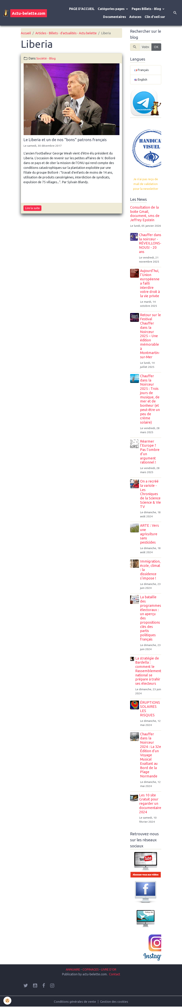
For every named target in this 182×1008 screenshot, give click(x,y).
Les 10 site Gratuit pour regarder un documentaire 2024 (150, 804)
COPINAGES (91, 970)
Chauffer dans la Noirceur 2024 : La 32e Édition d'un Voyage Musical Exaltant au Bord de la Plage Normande (150, 756)
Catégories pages (111, 8)
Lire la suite (32, 208)
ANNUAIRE (71, 970)
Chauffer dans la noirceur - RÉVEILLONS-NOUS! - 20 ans (150, 244)
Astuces (135, 16)
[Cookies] (8, 1001)
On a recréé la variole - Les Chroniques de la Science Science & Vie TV (151, 494)
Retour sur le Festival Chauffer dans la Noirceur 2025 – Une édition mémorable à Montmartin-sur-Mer (150, 337)
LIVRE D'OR (110, 970)
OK (156, 47)
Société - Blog (46, 58)
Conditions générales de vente (75, 1002)
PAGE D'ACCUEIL (82, 8)
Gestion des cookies (115, 1002)
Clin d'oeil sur (155, 16)
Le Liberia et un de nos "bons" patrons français (65, 140)
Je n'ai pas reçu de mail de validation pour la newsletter (145, 184)
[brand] (22, 13)
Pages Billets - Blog (147, 8)
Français (141, 70)
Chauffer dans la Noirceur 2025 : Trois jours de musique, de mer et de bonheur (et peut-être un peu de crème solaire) (150, 400)
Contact (114, 975)
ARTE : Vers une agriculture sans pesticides (150, 534)
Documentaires (114, 16)
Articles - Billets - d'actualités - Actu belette (66, 33)
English (141, 79)
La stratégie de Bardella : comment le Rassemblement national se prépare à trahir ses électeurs (148, 671)
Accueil (26, 33)
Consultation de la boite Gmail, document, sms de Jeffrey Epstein (144, 214)
